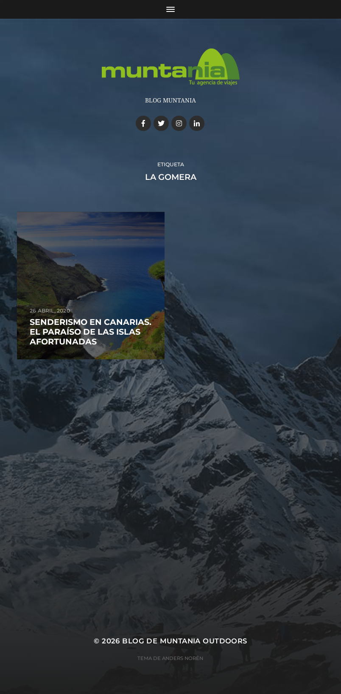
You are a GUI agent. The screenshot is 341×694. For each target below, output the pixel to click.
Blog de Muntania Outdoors (184, 641)
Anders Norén (182, 658)
